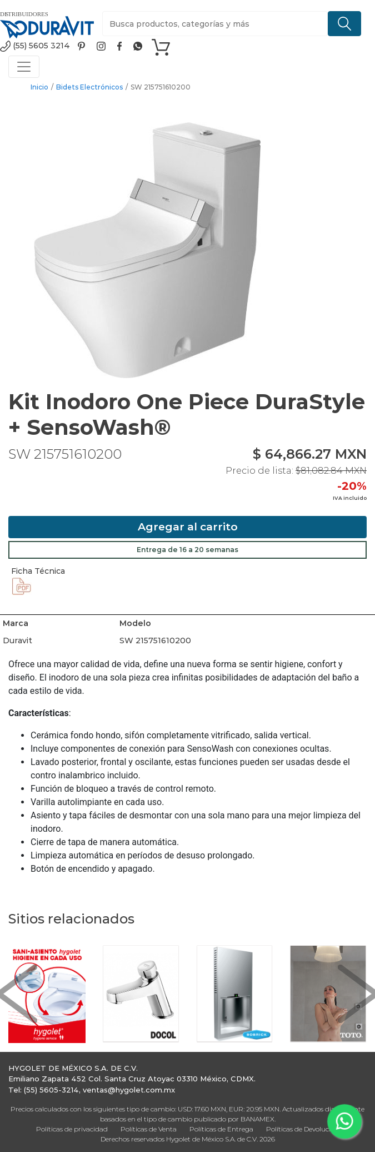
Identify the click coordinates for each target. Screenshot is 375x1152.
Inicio (39, 87)
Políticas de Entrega (221, 1129)
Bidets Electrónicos (89, 87)
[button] (16, 994)
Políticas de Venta (149, 1129)
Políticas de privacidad (72, 1129)
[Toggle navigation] (23, 67)
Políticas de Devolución (302, 1129)
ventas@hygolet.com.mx (129, 1089)
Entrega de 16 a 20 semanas (187, 549)
